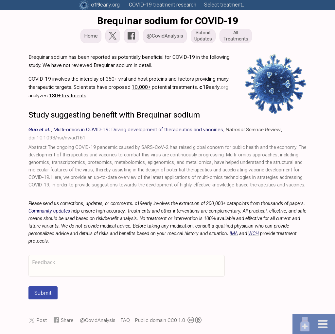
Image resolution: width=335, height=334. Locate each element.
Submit (43, 293)
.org (105, 5)
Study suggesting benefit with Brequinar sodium (114, 114)
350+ (111, 79)
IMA (234, 233)
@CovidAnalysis (97, 320)
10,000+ (141, 87)
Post (41, 320)
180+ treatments (67, 95)
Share (67, 320)
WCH (253, 233)
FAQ (125, 320)
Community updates (49, 211)
